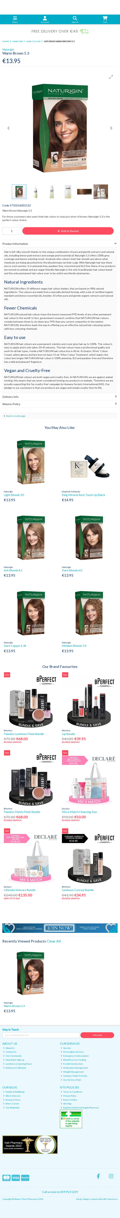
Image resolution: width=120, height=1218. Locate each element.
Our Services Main (71, 1079)
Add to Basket (68, 231)
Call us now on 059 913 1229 (60, 1191)
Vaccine (66, 1048)
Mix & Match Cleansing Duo (79, 811)
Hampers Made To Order (74, 1075)
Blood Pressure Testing (73, 1059)
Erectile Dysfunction (72, 1063)
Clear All (54, 941)
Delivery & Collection (14, 1067)
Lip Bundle (68, 733)
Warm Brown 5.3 (14, 1006)
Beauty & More (11, 1099)
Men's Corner (11, 1103)
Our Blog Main (11, 1107)
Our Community (12, 1055)
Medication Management (74, 1067)
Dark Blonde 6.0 (72, 570)
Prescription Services (72, 1051)
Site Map (66, 1103)
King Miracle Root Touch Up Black (83, 495)
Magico (86, 1199)
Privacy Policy (68, 1095)
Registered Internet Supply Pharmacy (80, 1107)
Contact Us (9, 1051)
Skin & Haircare (12, 1095)
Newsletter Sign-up (13, 1059)
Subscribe (97, 1035)
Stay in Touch (10, 1029)
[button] (111, 77)
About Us (9, 1048)
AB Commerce (110, 1199)
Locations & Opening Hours (17, 1063)
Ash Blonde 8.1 (13, 570)
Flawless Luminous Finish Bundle (24, 733)
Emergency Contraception (75, 1055)
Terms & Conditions (72, 1091)
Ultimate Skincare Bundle (19, 890)
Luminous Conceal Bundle (78, 890)
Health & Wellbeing (13, 1091)
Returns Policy (69, 1099)
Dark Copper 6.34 (15, 645)
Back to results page (15, 416)
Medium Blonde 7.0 (74, 645)
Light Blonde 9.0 (14, 495)
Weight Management (72, 1071)
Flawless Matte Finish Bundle (22, 811)
